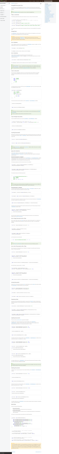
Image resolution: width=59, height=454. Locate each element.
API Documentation (4, 16)
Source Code (3, 18)
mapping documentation (28, 67)
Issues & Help (4, 20)
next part (29, 8)
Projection (21, 243)
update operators (21, 319)
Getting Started (15, 3)
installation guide (18, 12)
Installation (15, 451)
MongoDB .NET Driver (3, 3)
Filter (16, 243)
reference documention (21, 216)
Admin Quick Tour (4, 8)
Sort (18, 243)
